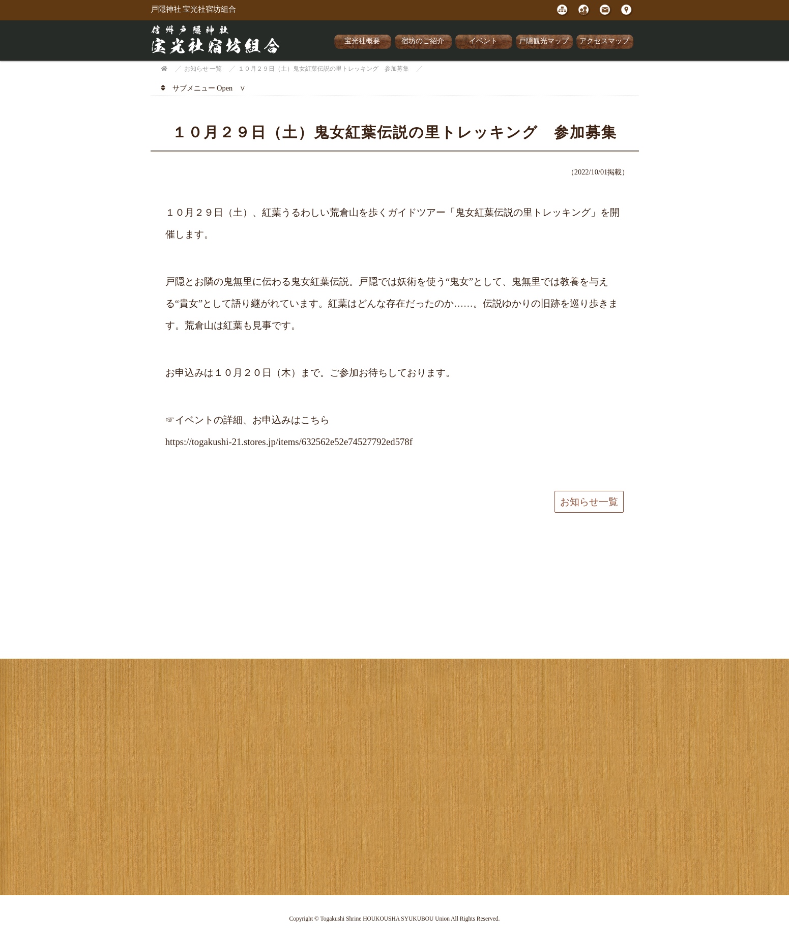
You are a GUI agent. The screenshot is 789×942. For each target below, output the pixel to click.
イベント (483, 41)
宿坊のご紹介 (422, 41)
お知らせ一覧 (589, 501)
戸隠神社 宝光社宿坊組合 (194, 9)
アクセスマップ (604, 41)
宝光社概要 (362, 41)
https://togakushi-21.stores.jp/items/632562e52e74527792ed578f (289, 441)
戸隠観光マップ (544, 41)
